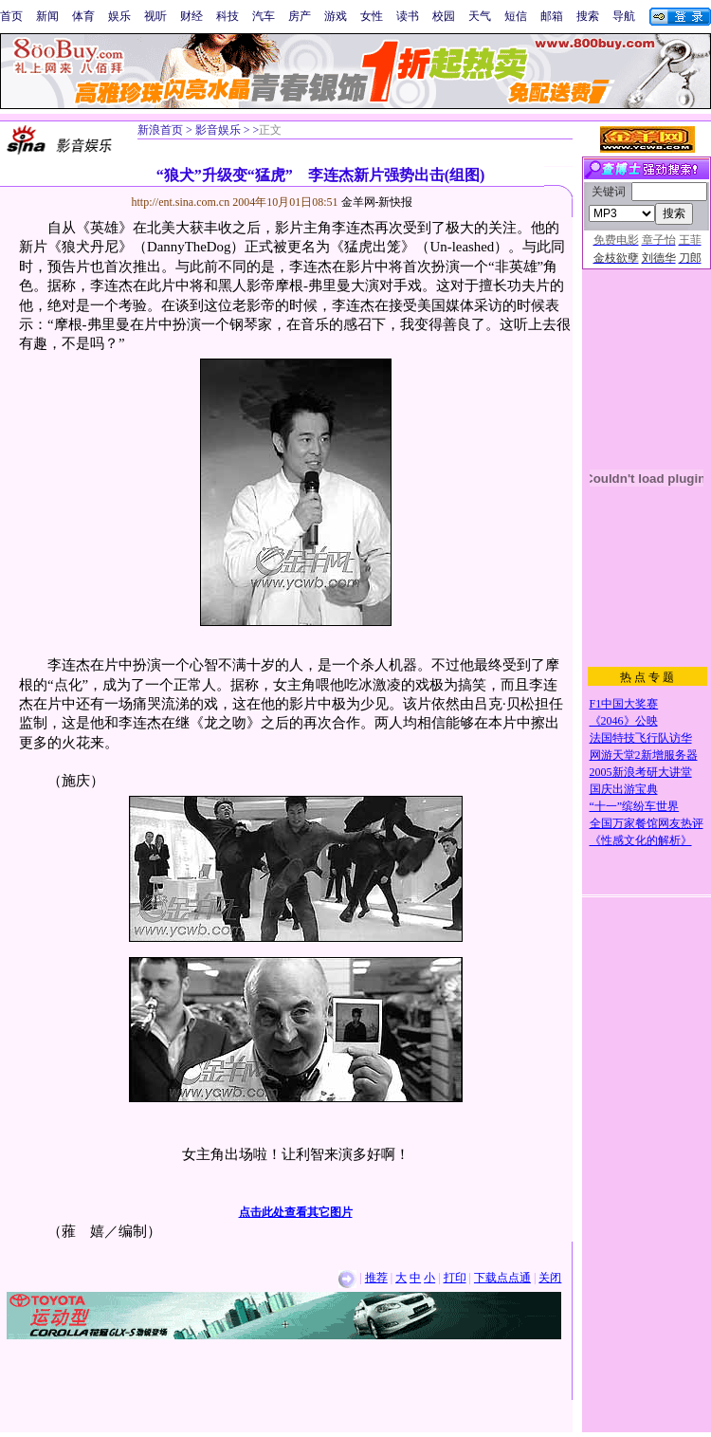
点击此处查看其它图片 (296, 1212)
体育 (83, 16)
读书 (407, 16)
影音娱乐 (218, 130)
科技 (227, 16)
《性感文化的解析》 (641, 840)
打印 (455, 1277)
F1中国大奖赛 (624, 703)
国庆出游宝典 (624, 789)
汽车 (263, 16)
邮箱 (551, 16)
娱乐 (119, 16)
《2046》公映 (624, 721)
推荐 (376, 1277)
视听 (155, 16)
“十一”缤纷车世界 (635, 806)
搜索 (587, 16)
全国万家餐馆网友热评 (646, 823)
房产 (299, 16)
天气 (479, 16)
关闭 (549, 1277)
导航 (623, 16)
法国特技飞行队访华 (641, 738)
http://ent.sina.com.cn (182, 202)
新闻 (47, 16)
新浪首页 (160, 130)
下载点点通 (502, 1277)
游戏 (335, 16)
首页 (11, 16)
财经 (191, 16)
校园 (443, 16)
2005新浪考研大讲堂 (641, 772)
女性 (371, 16)
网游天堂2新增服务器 (644, 755)
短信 (515, 16)
